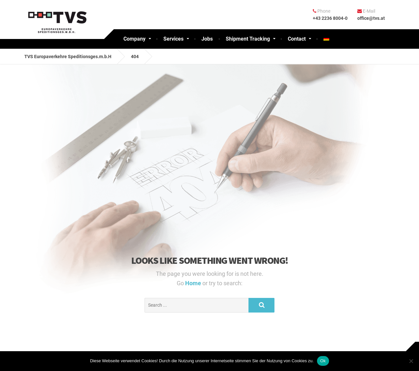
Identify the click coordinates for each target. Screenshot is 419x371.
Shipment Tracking (248, 39)
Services (173, 39)
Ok (323, 360)
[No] (411, 361)
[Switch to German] (326, 39)
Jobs (207, 39)
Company (134, 39)
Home (193, 283)
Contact (297, 39)
